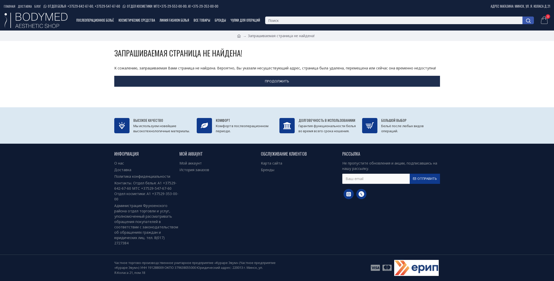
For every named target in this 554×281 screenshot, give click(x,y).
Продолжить (277, 81)
